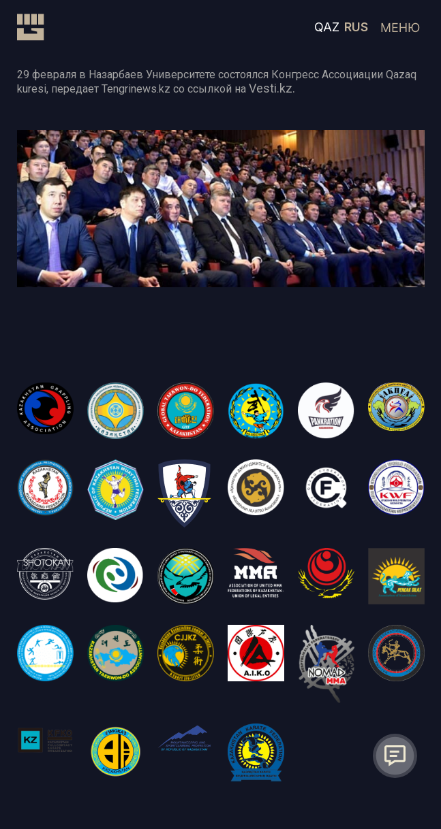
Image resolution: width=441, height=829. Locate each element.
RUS (356, 27)
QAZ (326, 27)
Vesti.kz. (272, 88)
